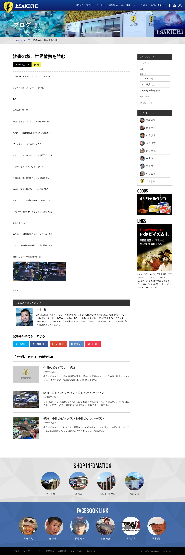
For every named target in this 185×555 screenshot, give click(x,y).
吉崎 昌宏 (148, 120)
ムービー (101, 5)
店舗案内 (113, 5)
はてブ (76, 344)
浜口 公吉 (148, 143)
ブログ (89, 5)
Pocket (93, 344)
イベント (146, 78)
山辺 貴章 (148, 135)
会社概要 (125, 5)
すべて (146, 63)
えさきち (147, 181)
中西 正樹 (148, 173)
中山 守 (146, 158)
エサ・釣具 (147, 84)
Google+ (58, 344)
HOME (79, 5)
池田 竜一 (148, 127)
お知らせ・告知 (150, 90)
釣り (142, 69)
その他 (146, 102)
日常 (144, 96)
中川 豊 (146, 166)
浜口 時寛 (148, 150)
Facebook (39, 344)
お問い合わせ (157, 5)
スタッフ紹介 (140, 5)
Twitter (21, 344)
